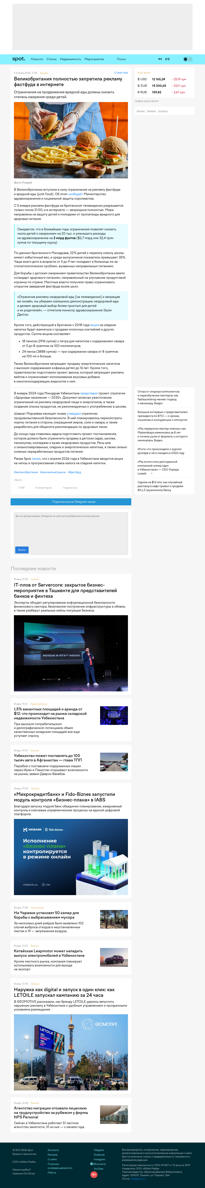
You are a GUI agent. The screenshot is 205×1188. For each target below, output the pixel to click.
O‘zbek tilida (121, 72)
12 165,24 (158, 79)
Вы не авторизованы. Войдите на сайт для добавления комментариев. (71, 529)
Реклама (140, 111)
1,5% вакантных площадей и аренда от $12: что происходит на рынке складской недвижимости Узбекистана (50, 713)
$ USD (142, 79)
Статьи (51, 59)
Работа (52, 1172)
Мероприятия (94, 59)
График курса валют (148, 101)
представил (89, 393)
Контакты (163, 111)
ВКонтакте (98, 1164)
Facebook (97, 1154)
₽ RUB (142, 92)
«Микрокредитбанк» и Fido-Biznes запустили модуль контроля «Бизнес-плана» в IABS (64, 797)
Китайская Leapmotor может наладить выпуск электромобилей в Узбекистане (49, 953)
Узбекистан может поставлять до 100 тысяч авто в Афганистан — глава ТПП (48, 757)
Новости (37, 59)
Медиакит (151, 111)
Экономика (37, 907)
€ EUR (142, 86)
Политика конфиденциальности (60, 1166)
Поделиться (67, 487)
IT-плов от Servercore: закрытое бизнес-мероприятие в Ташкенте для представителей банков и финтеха (65, 590)
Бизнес (35, 579)
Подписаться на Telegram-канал (71, 502)
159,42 (156, 92)
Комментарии (41, 487)
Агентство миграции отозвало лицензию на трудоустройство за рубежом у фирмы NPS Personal (51, 1112)
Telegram (97, 1150)
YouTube (96, 1168)
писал (36, 458)
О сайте (52, 1159)
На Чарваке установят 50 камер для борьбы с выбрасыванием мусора (46, 915)
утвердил (74, 413)
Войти (22, 550)
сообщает (75, 194)
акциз (94, 325)
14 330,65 (159, 86)
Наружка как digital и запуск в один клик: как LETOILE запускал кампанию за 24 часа (64, 992)
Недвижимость (70, 59)
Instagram (97, 1159)
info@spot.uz (137, 1178)
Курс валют (144, 72)
